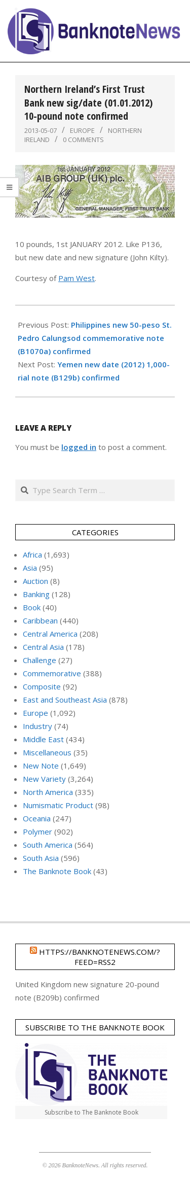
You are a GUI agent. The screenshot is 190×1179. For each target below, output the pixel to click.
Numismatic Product (58, 805)
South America (47, 845)
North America (48, 792)
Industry (37, 726)
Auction (35, 581)
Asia (30, 568)
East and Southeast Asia (65, 700)
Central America (50, 634)
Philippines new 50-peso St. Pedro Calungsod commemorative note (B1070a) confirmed (95, 338)
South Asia (41, 858)
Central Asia (43, 647)
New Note (41, 765)
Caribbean (40, 620)
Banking (36, 594)
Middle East (43, 739)
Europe (82, 130)
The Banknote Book (57, 871)
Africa (32, 554)
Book (32, 607)
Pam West (76, 278)
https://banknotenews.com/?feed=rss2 (99, 957)
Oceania (37, 818)
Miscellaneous (47, 752)
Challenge (39, 660)
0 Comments (83, 139)
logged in (78, 447)
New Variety (44, 779)
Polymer (37, 831)
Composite (42, 686)
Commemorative (52, 673)
